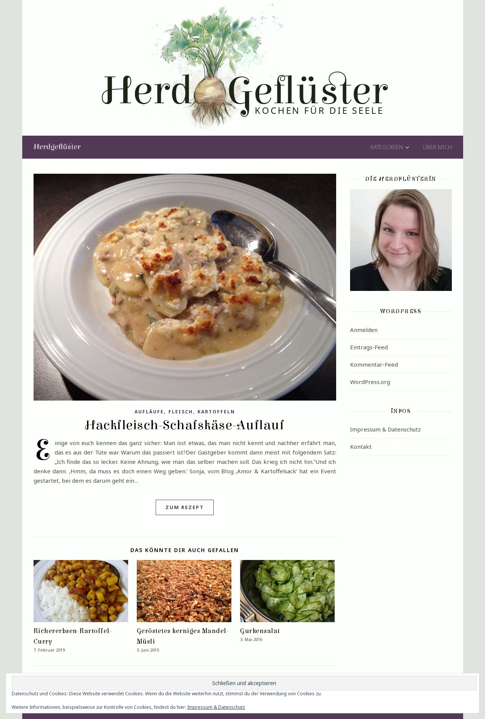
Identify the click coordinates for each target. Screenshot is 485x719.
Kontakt (361, 446)
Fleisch (180, 411)
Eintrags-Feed (369, 347)
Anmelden (364, 329)
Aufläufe (149, 411)
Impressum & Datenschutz (385, 429)
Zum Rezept (184, 507)
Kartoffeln (216, 411)
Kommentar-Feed (374, 364)
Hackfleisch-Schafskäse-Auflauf (184, 425)
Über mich (437, 147)
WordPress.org (370, 382)
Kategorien (386, 147)
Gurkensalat (260, 631)
